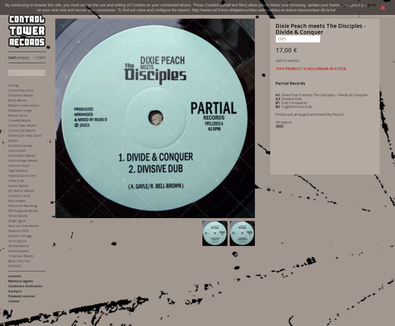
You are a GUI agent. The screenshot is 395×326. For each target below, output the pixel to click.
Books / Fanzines (19, 261)
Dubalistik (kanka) (20, 146)
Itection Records (18, 186)
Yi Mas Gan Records (20, 256)
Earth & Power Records (22, 161)
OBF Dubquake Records (23, 211)
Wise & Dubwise (18, 251)
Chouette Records (19, 120)
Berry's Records (17, 100)
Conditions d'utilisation (25, 286)
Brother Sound (17, 115)
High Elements (18, 171)
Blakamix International (23, 105)
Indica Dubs (16, 181)
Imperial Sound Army (22, 176)
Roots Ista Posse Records (23, 226)
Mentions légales (20, 281)
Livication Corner (19, 196)
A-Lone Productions (20, 90)
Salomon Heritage (20, 236)
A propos (15, 291)
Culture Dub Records (21, 130)
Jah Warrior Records (21, 191)
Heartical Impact (19, 166)
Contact (13, 301)
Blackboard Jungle (20, 110)
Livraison (14, 276)
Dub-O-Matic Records (21, 156)
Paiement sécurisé (21, 296)
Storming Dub (17, 241)
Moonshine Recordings (22, 206)
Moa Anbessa (16, 201)
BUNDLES (14, 266)
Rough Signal (17, 221)
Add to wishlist (287, 60)
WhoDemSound (18, 246)
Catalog (13, 85)
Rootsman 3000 (18, 231)
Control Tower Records (22, 125)
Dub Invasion (17, 151)
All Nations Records (20, 95)
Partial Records (18, 216)
